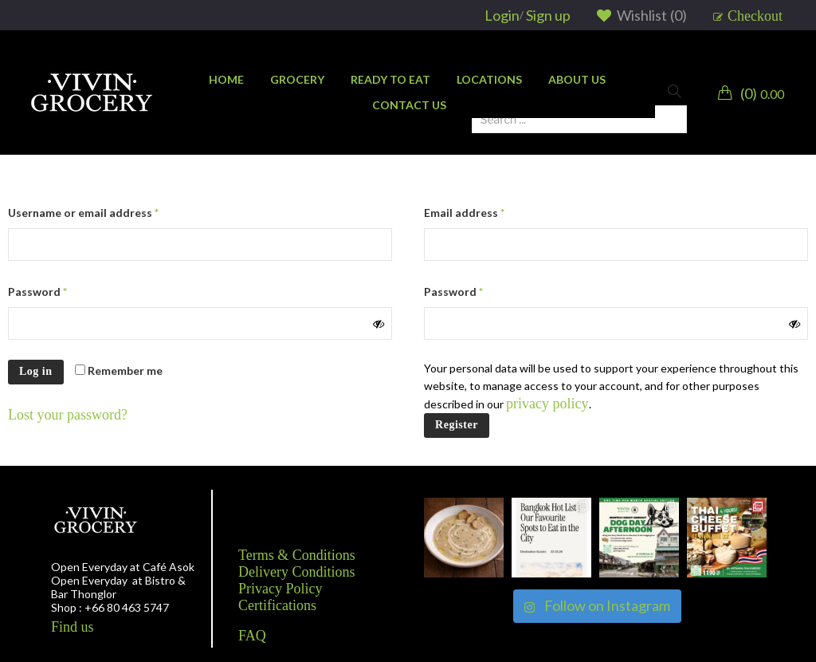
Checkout (755, 16)
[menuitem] (226, 80)
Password (37, 291)
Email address (464, 212)
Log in (36, 371)
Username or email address (83, 212)
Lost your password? (68, 415)
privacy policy (547, 404)
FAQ (252, 636)
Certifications (277, 605)
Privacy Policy (280, 589)
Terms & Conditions (296, 555)
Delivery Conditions (296, 572)
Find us (72, 627)
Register (456, 425)
